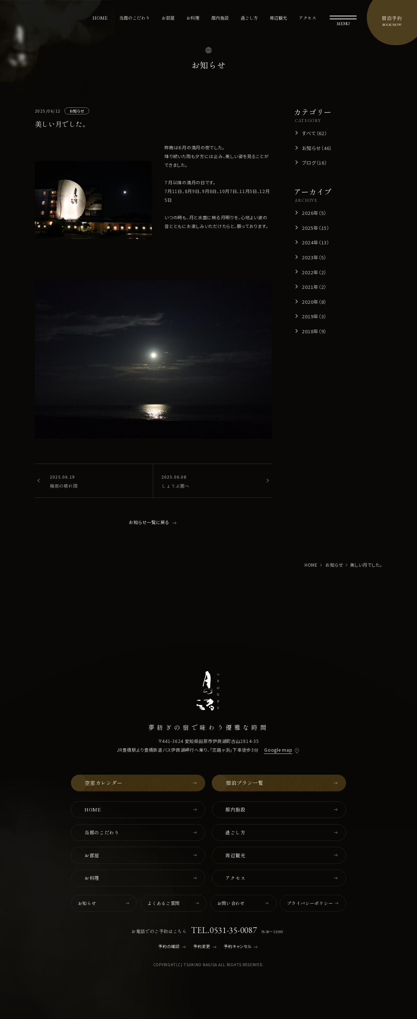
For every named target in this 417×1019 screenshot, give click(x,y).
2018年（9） (314, 331)
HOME (100, 18)
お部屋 (168, 18)
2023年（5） (314, 257)
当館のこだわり (134, 18)
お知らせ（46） (317, 148)
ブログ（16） (314, 162)
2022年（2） (314, 272)
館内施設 (220, 18)
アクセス (307, 18)
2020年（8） (314, 301)
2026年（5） (314, 212)
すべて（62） (314, 133)
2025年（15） (315, 227)
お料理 (192, 18)
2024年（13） (315, 242)
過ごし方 (249, 18)
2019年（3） (314, 316)
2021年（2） (314, 286)
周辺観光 (278, 18)
